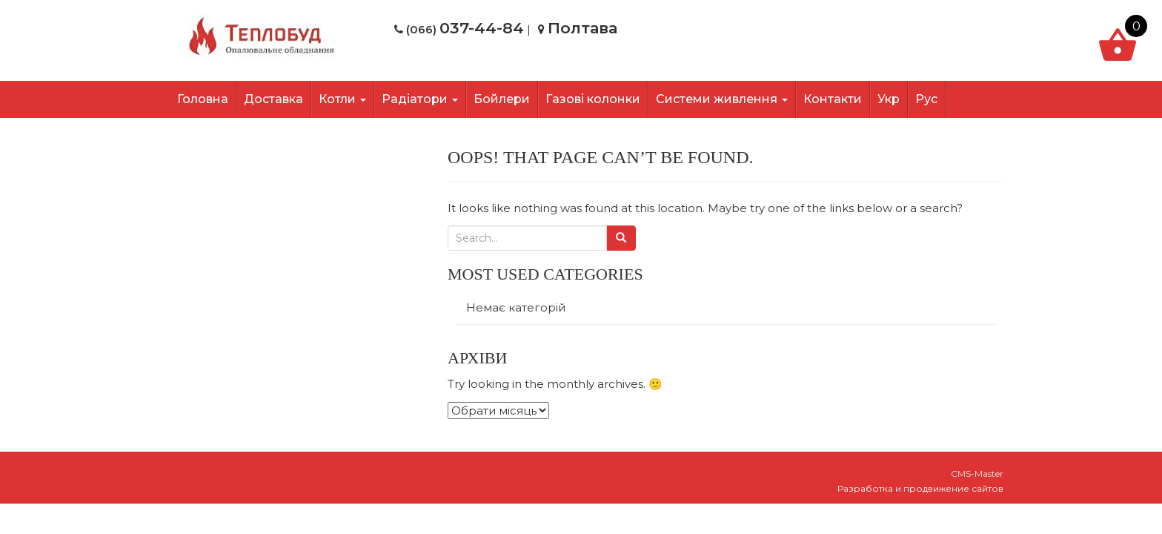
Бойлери (502, 99)
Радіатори (420, 99)
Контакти (832, 99)
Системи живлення (722, 99)
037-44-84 (481, 28)
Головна (202, 99)
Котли (342, 99)
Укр (888, 99)
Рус (926, 99)
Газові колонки (592, 99)
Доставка (273, 99)
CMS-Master (977, 473)
